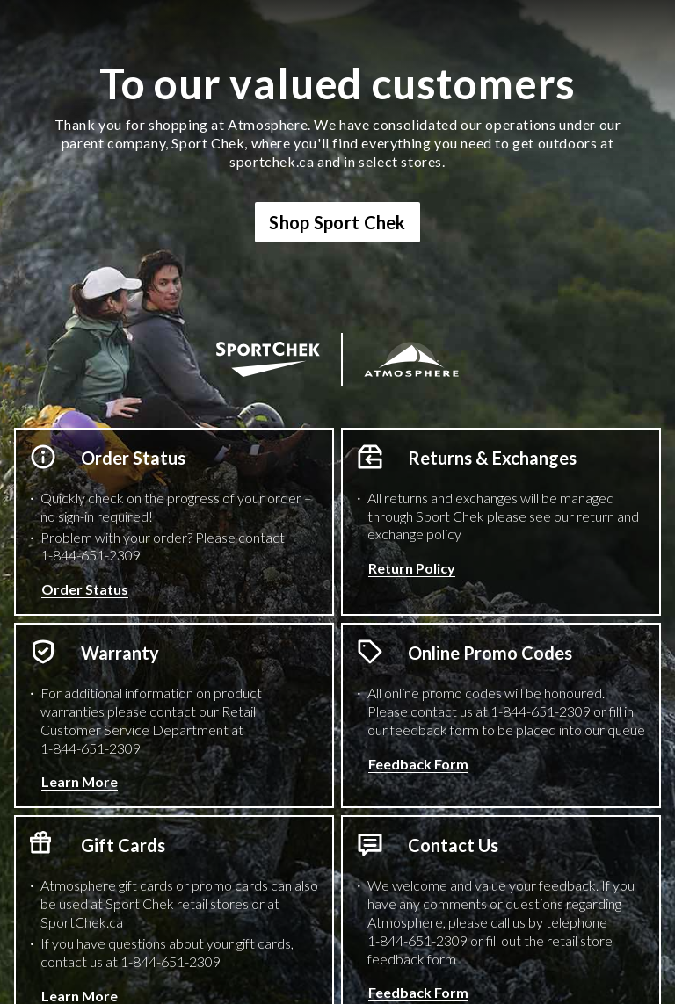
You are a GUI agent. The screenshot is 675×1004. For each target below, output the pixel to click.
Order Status (84, 589)
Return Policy (411, 568)
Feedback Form (418, 763)
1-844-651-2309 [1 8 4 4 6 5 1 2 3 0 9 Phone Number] (90, 554)
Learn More (79, 781)
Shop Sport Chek (337, 222)
